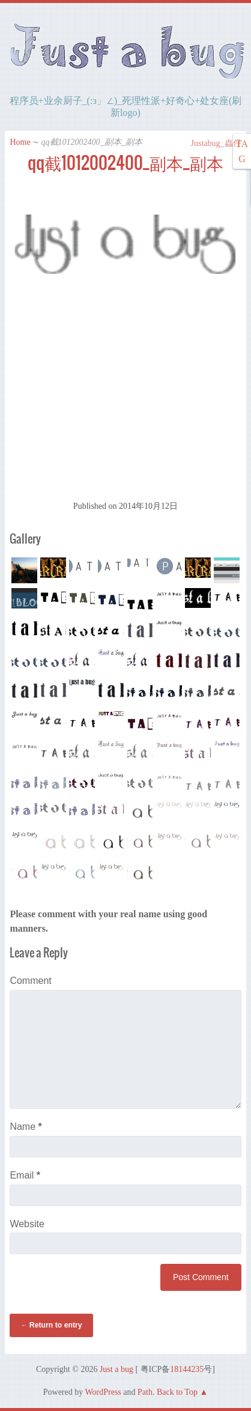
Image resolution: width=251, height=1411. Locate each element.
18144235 (187, 1369)
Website (27, 1224)
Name (25, 1126)
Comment (30, 981)
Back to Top (177, 1392)
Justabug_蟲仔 (209, 143)
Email (25, 1175)
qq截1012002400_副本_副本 (125, 162)
